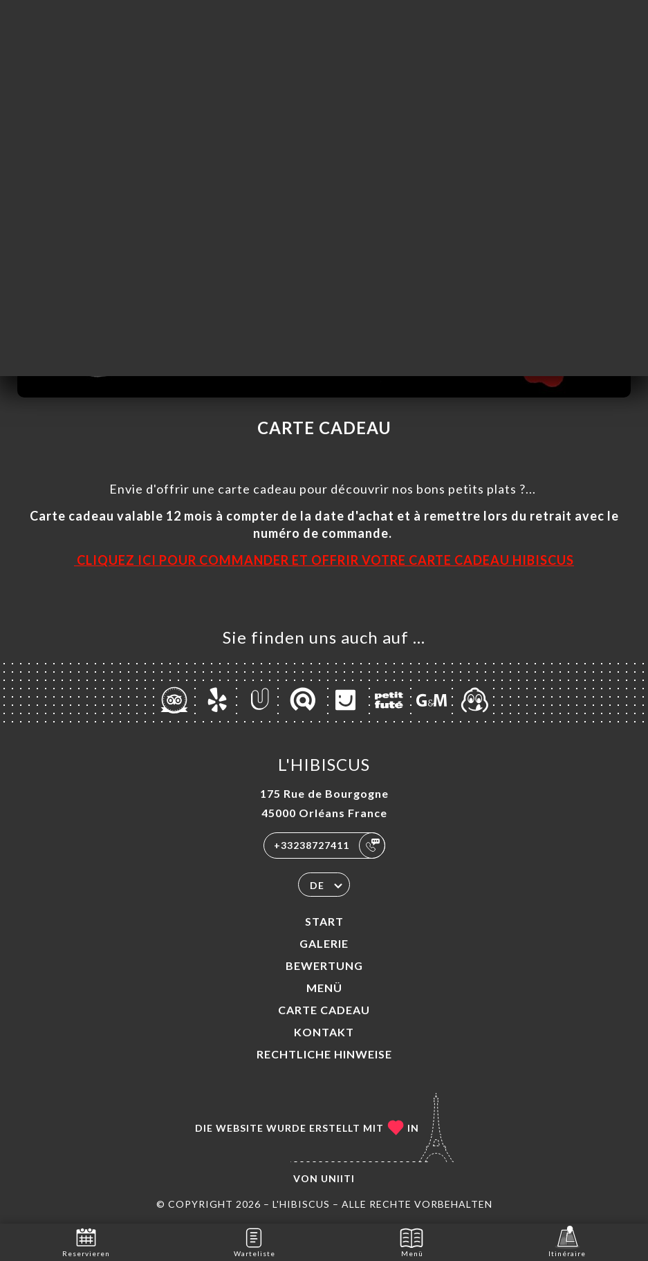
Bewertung (324, 965)
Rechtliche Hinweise (324, 1054)
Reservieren (86, 1241)
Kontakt (324, 1031)
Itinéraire (567, 1241)
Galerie (324, 943)
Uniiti (338, 1178)
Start (324, 921)
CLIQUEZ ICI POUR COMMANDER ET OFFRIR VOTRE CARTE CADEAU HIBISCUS (324, 560)
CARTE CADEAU (324, 1009)
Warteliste (254, 1241)
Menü (324, 987)
